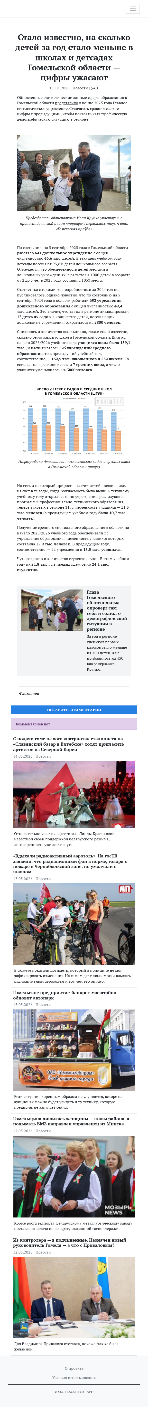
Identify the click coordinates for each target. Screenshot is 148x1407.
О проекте (74, 1368)
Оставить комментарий (74, 710)
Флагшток (29, 693)
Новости (80, 88)
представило (66, 102)
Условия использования (74, 1377)
